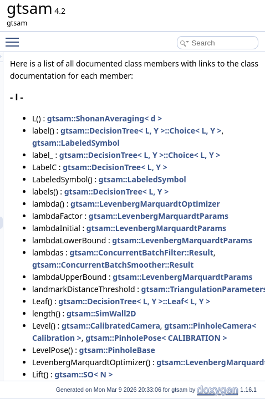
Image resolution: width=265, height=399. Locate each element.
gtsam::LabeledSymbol (195, 191)
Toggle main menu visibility (15, 37)
